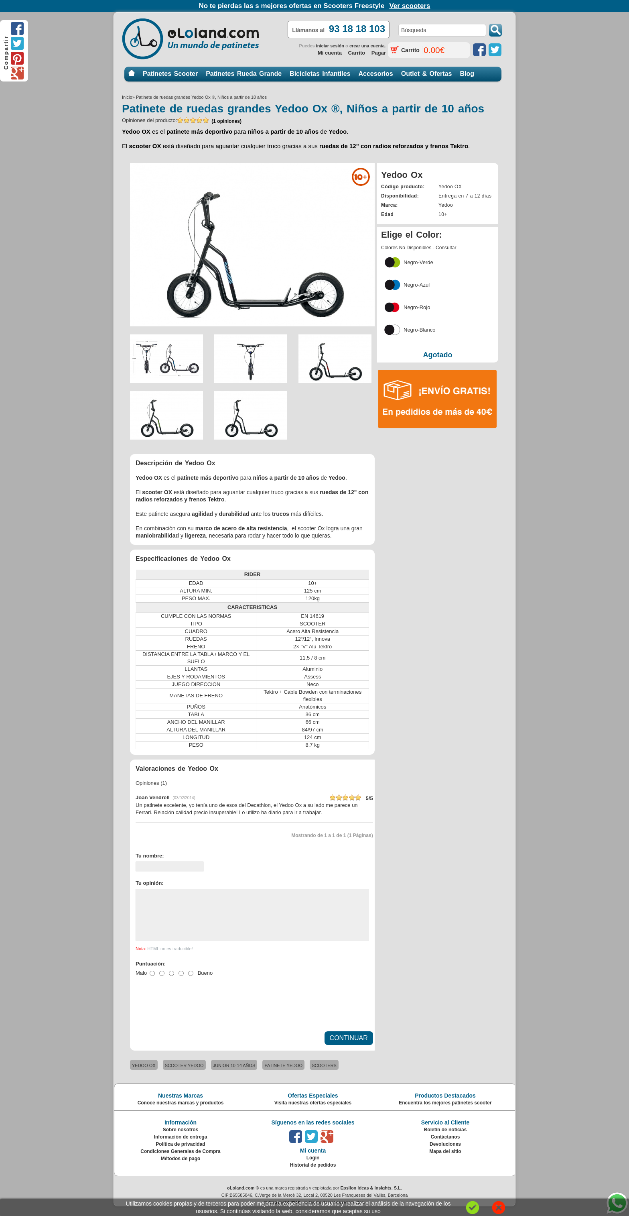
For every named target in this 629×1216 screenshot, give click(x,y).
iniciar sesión (330, 45)
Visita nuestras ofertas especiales (313, 1112)
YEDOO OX (144, 1075)
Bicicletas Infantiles (320, 73)
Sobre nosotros (181, 1139)
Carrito (356, 53)
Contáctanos (445, 1146)
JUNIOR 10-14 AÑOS (234, 1075)
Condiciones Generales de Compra (180, 1161)
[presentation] (197, 1010)
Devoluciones (445, 1154)
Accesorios (376, 73)
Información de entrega (180, 1146)
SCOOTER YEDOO (184, 1075)
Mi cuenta (330, 53)
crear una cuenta (367, 45)
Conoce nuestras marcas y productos (181, 1112)
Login (313, 1167)
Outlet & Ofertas (426, 73)
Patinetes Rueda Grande (244, 73)
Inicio (131, 73)
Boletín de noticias (445, 1139)
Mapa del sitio (445, 1161)
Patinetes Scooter (170, 73)
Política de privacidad (180, 1154)
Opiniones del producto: (181, 120)
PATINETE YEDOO (283, 1075)
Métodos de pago (181, 1168)
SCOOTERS (324, 1075)
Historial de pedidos (313, 1174)
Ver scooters (409, 6)
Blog (467, 73)
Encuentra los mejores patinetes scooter (445, 1112)
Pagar (378, 53)
